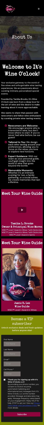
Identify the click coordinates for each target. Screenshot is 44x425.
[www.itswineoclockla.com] (10, 9)
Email (6, 359)
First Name (8, 339)
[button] (38, 9)
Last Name (8, 349)
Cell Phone (9, 369)
